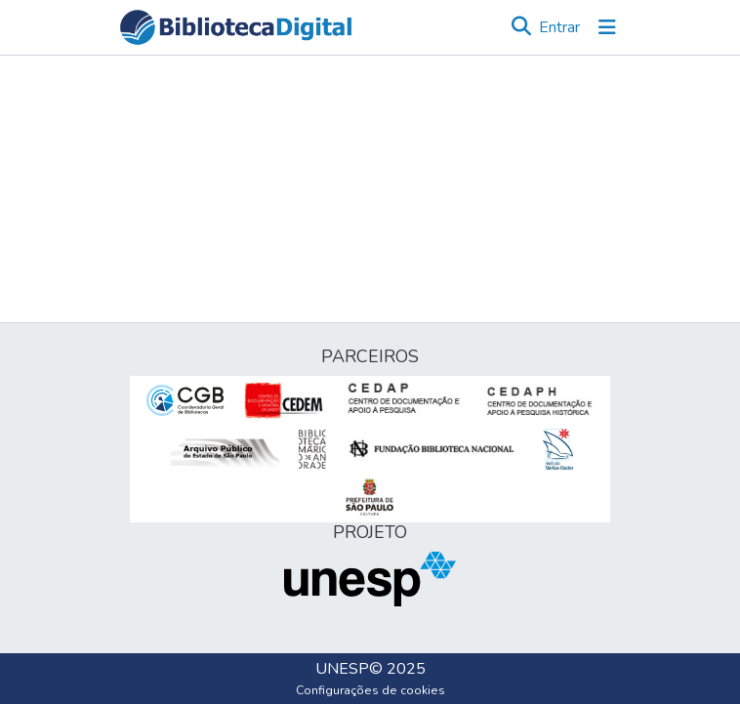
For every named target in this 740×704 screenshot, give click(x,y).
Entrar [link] (559, 27)
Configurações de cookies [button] (370, 690)
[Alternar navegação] (607, 27)
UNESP (342, 669)
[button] (235, 27)
